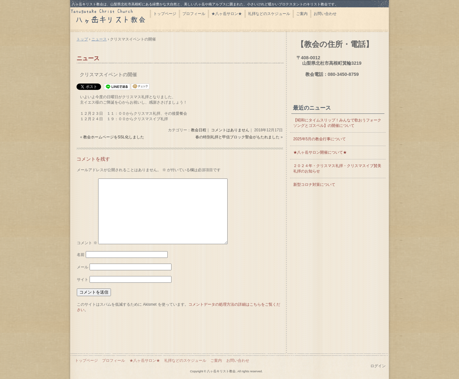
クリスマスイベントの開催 (108, 74)
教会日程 (198, 130)
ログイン (378, 366)
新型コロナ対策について (314, 184)
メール (82, 267)
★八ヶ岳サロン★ (226, 13)
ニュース (87, 58)
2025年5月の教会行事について (319, 139)
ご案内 (302, 13)
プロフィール (193, 13)
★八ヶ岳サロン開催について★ (320, 152)
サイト (82, 279)
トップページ (164, 13)
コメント (87, 243)
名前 (80, 254)
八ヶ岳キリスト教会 (110, 18)
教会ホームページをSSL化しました (113, 137)
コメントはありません (230, 130)
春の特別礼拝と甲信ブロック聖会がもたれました (237, 137)
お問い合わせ (325, 13)
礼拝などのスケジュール (269, 13)
